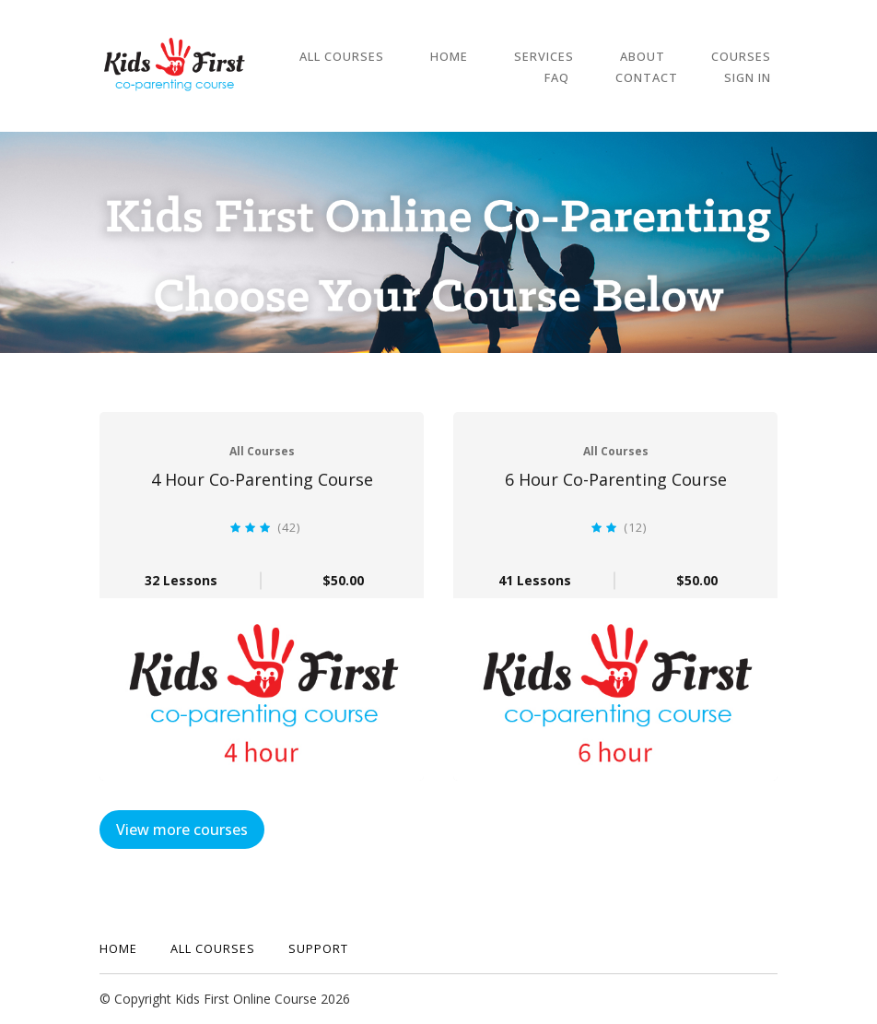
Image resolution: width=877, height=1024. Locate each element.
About (603, 55)
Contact (666, 76)
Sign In (754, 76)
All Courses (341, 55)
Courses (689, 55)
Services (518, 55)
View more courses (182, 829)
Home (436, 55)
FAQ (765, 55)
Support (318, 948)
